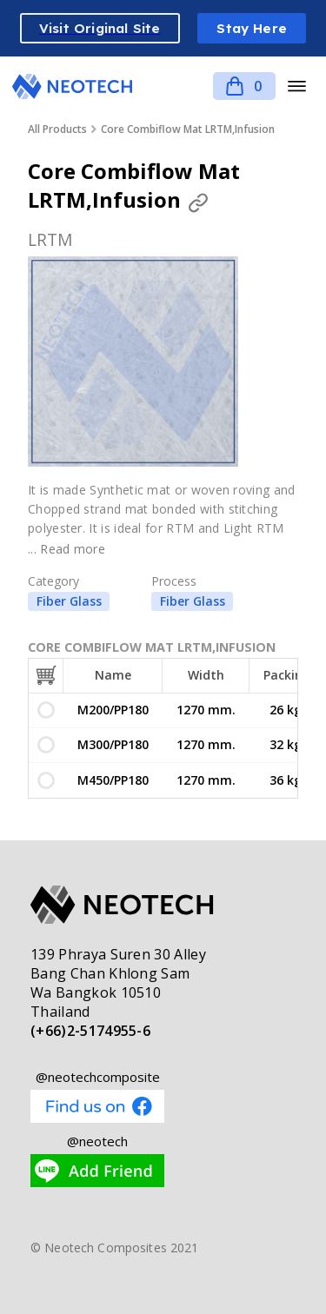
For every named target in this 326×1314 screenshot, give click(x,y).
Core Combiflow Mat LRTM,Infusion (188, 129)
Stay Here (251, 28)
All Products (57, 129)
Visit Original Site (100, 28)
